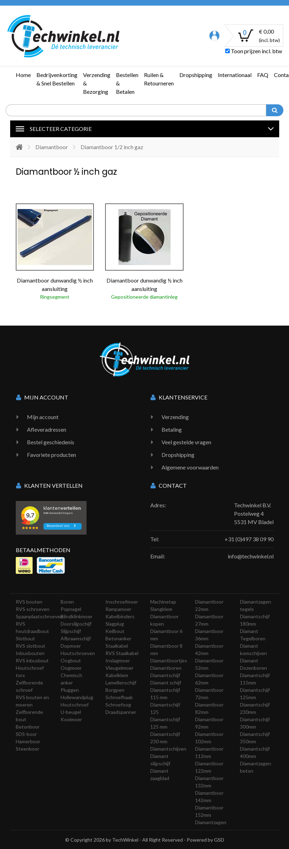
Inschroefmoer (121, 602)
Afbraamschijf (76, 638)
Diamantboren (165, 668)
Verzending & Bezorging (96, 83)
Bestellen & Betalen (127, 83)
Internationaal (235, 74)
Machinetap (163, 602)
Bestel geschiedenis (50, 442)
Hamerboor (28, 741)
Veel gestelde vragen (186, 442)
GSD (219, 840)
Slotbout (25, 638)
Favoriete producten (51, 454)
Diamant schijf (165, 683)
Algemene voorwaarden (190, 467)
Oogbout (71, 660)
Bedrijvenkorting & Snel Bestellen (56, 78)
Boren (67, 602)
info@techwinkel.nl (251, 556)
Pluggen (70, 690)
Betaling (171, 429)
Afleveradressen (46, 429)
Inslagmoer (117, 660)
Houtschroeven (78, 653)
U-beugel (71, 712)
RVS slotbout (30, 646)
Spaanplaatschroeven (39, 616)
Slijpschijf (71, 631)
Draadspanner (120, 712)
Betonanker (118, 638)
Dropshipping (195, 74)
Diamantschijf (165, 675)
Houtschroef (75, 705)
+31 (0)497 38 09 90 (249, 539)
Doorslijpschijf (76, 624)
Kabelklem (116, 675)
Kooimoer (71, 719)
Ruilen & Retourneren (159, 78)
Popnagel (71, 609)
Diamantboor (51, 147)
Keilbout (114, 631)
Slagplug (114, 624)
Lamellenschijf (120, 683)
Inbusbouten (30, 653)
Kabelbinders (120, 616)
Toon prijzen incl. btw (253, 51)
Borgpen (114, 690)
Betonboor (28, 727)
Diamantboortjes (168, 660)
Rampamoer (118, 609)
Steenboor (27, 749)
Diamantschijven (168, 749)
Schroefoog (118, 705)
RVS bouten (29, 602)
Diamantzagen (210, 822)
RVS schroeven (32, 609)
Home (23, 74)
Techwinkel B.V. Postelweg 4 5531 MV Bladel (254, 513)
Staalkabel (116, 646)
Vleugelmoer (119, 668)
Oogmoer (71, 668)
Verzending (175, 416)
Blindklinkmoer (76, 616)
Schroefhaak (119, 697)
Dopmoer (71, 646)
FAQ (262, 74)
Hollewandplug (77, 697)
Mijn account (43, 416)
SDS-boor (26, 734)
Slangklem (161, 609)
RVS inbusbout (32, 660)
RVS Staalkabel (121, 653)
